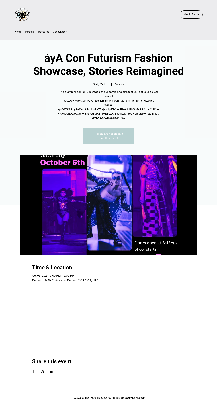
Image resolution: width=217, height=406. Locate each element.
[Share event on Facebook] (34, 371)
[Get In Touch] (191, 14)
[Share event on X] (42, 371)
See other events (108, 138)
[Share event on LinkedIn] (51, 371)
